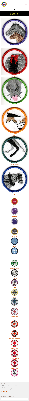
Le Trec (14, 297)
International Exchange (14, 307)
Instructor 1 (14, 216)
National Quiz (14, 348)
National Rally (14, 316)
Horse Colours (14, 135)
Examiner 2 (14, 256)
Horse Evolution (14, 47)
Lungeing (14, 278)
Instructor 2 (14, 227)
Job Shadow (14, 236)
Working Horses (14, 194)
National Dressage (14, 329)
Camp (14, 287)
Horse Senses (14, 106)
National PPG (14, 368)
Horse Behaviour (14, 76)
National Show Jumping (14, 338)
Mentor (14, 206)
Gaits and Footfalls (14, 164)
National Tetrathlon (14, 358)
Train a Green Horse (14, 268)
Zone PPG (14, 378)
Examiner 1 (14, 246)
